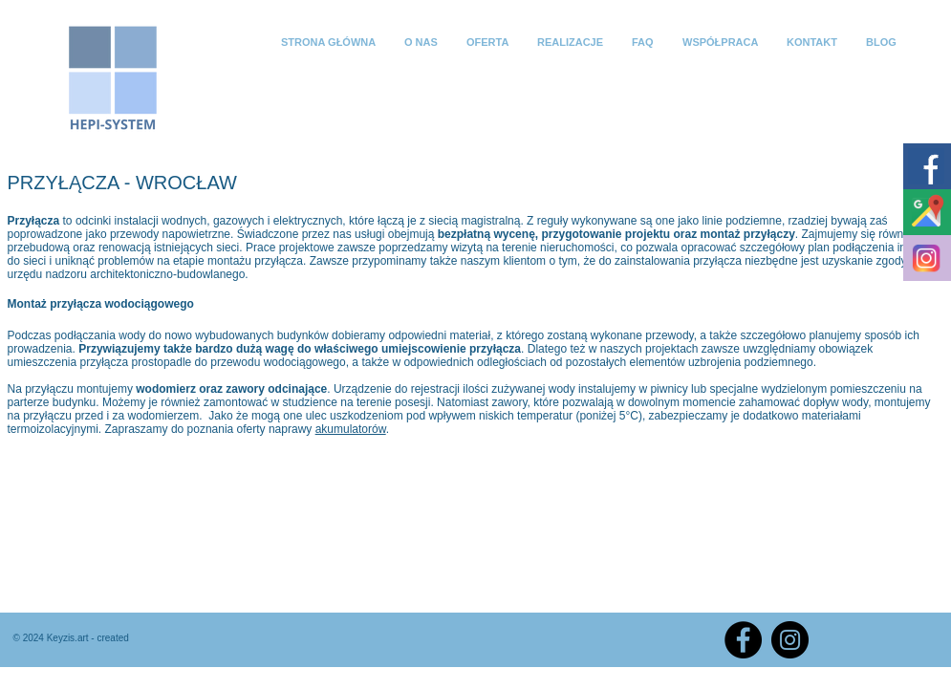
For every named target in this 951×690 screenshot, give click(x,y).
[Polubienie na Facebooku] (878, 637)
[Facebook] (743, 639)
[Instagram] (790, 639)
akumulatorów (350, 429)
